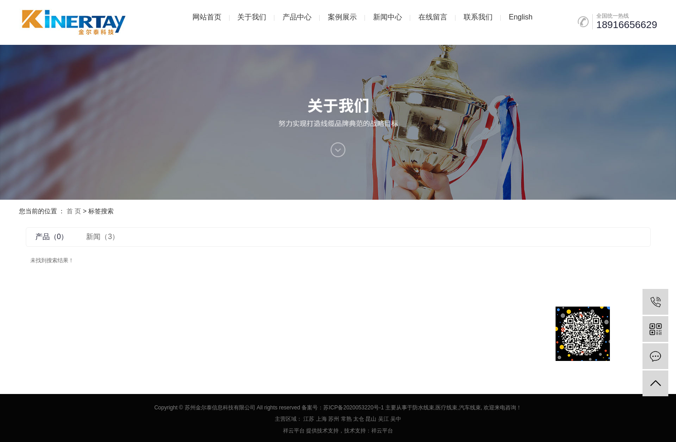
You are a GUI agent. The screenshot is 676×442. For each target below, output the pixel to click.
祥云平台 (294, 431)
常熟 (346, 419)
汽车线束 (470, 407)
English (520, 17)
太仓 (358, 419)
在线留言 (432, 17)
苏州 (333, 419)
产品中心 (297, 17)
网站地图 (59, 333)
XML (98, 333)
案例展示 (342, 17)
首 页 (74, 211)
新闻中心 (387, 17)
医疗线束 (446, 407)
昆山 (370, 419)
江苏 (308, 419)
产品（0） (51, 236)
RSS (82, 333)
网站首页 (206, 17)
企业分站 (31, 333)
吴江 (383, 419)
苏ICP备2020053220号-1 (353, 407)
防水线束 (423, 407)
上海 (321, 419)
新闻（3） (102, 236)
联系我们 (478, 17)
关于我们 (251, 17)
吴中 (395, 419)
